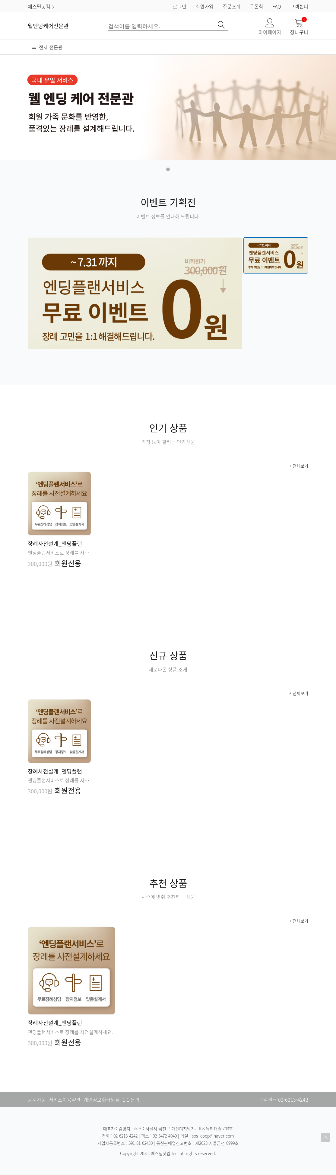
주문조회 (232, 6)
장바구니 (299, 27)
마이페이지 (269, 27)
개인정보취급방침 (102, 1099)
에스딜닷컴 (41, 6)
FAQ (276, 6)
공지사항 (37, 1099)
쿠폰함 (256, 6)
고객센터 (299, 6)
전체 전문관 (47, 47)
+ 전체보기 (298, 466)
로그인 (179, 6)
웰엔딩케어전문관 (48, 26)
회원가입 (204, 6)
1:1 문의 (131, 1099)
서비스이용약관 (65, 1099)
